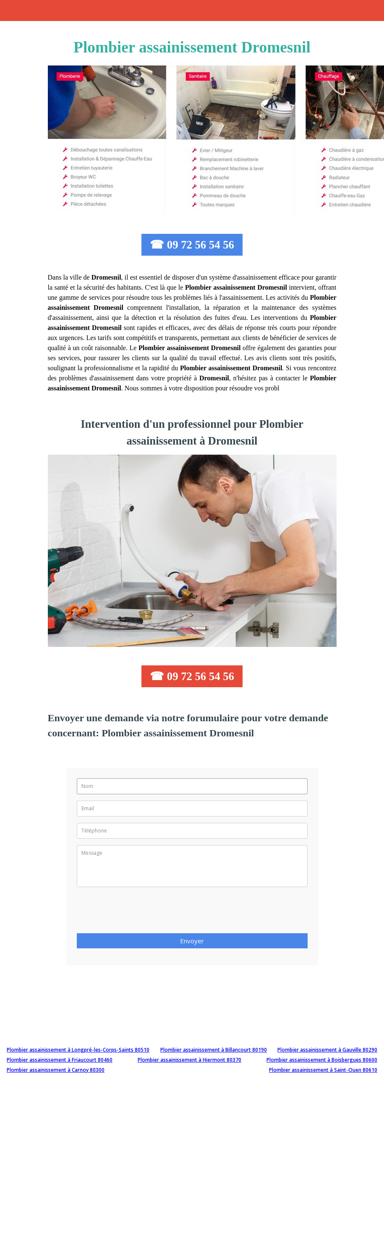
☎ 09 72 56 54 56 (192, 244)
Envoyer (192, 941)
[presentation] (140, 912)
